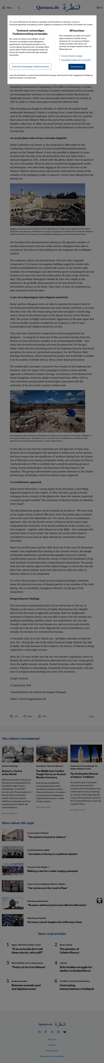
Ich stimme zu (77, 66)
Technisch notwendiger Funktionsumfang (30, 66)
